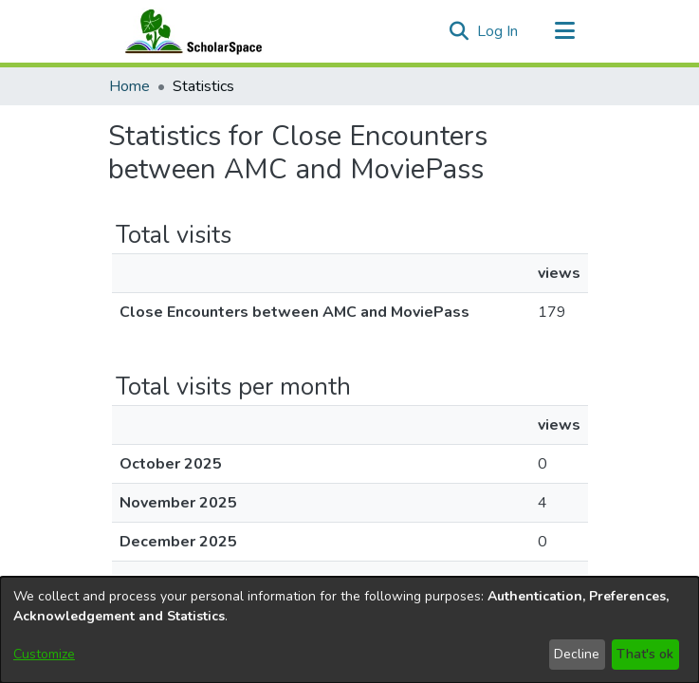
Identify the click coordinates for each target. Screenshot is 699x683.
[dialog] (349, 630)
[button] (459, 31)
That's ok (644, 654)
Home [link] (129, 86)
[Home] (189, 31)
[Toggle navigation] (565, 31)
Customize (44, 654)
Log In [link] (498, 31)
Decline (576, 654)
